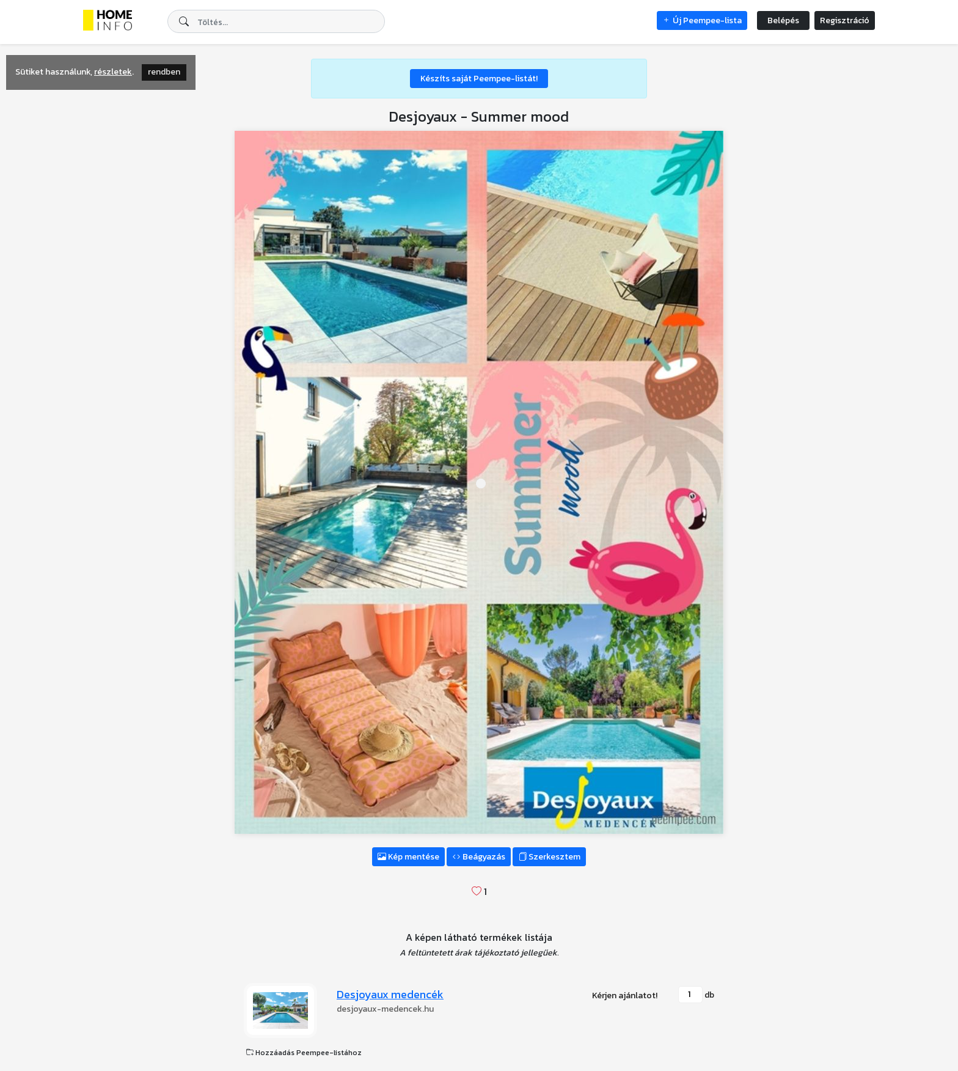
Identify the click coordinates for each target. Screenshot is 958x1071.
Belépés (783, 20)
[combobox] (276, 21)
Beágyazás (478, 856)
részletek (113, 71)
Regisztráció (844, 20)
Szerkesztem (549, 856)
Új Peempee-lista (702, 20)
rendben (164, 71)
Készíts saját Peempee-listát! (479, 78)
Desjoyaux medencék (390, 994)
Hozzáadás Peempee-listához (304, 1052)
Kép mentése (408, 856)
